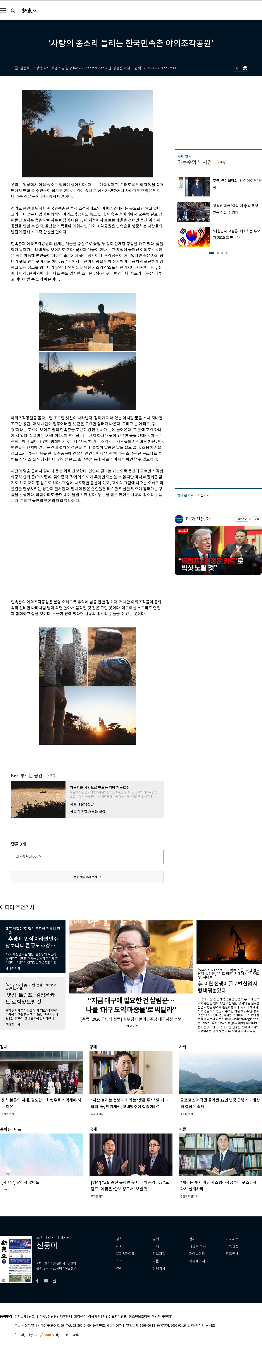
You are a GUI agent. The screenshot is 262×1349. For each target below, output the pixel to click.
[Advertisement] (41, 551)
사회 (119, 1246)
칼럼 (119, 1269)
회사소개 (20, 1317)
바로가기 (242, 519)
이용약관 (94, 1317)
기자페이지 (197, 1261)
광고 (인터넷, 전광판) (43, 1317)
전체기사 (158, 1269)
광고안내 (232, 1254)
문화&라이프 (125, 1254)
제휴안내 (66, 1317)
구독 (52, 776)
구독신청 (232, 1246)
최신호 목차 (197, 1246)
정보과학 (158, 1254)
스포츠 (121, 1261)
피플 (155, 1261)
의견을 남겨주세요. (29, 857)
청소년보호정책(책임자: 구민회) (150, 1317)
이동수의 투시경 (194, 162)
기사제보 (232, 1239)
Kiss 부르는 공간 (26, 776)
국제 (155, 1246)
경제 (155, 1239)
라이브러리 (197, 1254)
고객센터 (80, 1317)
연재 (192, 1239)
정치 (119, 1239)
